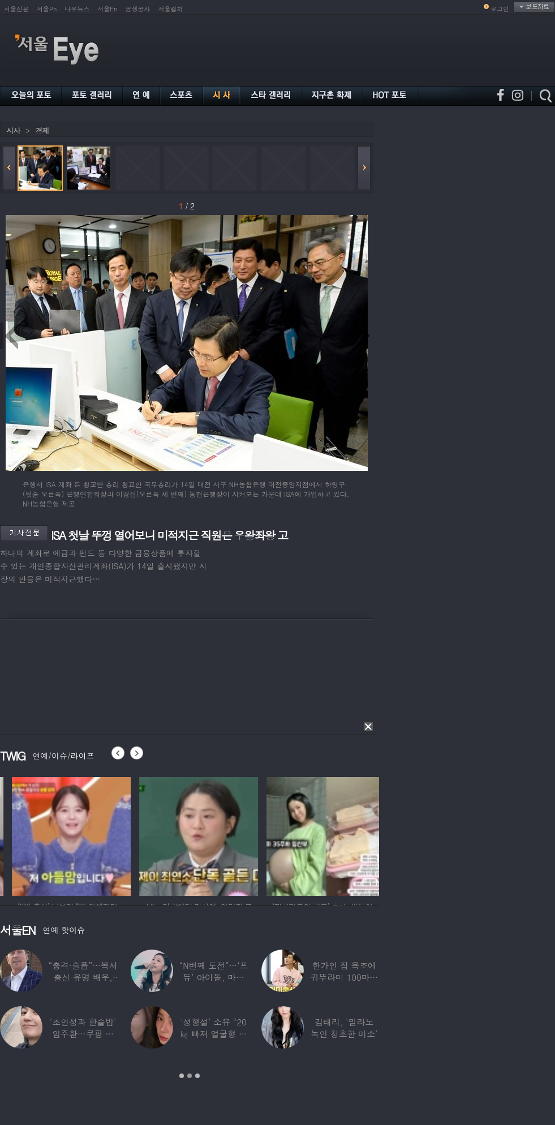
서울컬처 (170, 9)
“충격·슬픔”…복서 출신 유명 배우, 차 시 (83, 977)
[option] (121, 834)
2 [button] (189, 1076)
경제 (42, 130)
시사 (13, 130)
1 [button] (181, 1076)
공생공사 (138, 9)
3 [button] (197, 1076)
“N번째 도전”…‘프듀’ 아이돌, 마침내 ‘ (213, 977)
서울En (107, 9)
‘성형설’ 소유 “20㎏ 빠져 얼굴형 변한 (213, 1033)
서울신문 (16, 9)
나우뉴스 (76, 9)
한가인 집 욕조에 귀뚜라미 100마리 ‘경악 (344, 977)
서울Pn (47, 9)
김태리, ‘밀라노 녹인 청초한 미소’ (344, 1028)
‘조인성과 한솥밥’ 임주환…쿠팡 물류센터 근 (83, 1033)
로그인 (500, 9)
